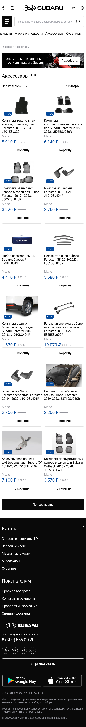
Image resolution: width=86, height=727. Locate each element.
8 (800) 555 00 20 (18, 639)
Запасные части (52, 33)
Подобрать (69, 60)
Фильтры (75, 86)
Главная (7, 46)
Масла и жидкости (16, 553)
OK (32, 650)
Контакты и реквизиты (19, 598)
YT (23, 650)
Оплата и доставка (16, 613)
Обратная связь (43, 664)
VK (14, 650)
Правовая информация (19, 606)
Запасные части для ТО (20, 33)
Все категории (15, 86)
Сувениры (9, 568)
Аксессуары (11, 561)
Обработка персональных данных (22, 692)
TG (5, 650)
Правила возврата (16, 591)
